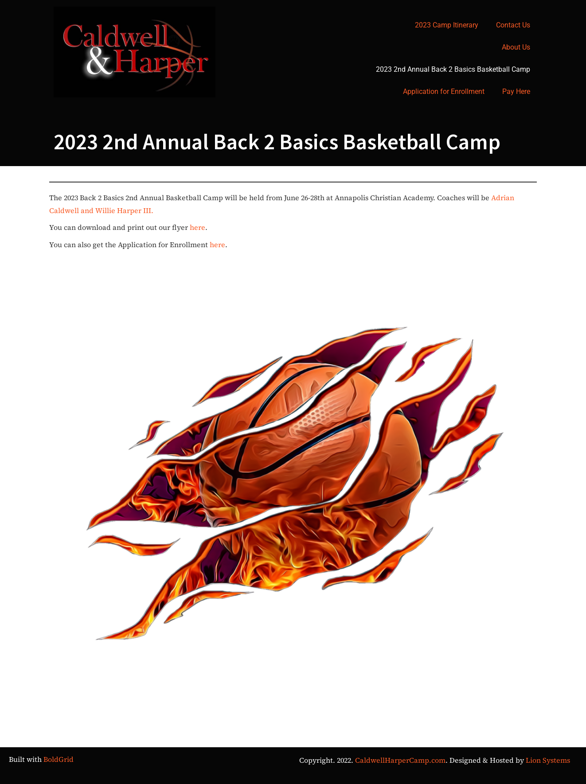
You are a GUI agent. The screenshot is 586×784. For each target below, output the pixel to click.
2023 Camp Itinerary (446, 25)
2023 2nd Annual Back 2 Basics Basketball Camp (453, 69)
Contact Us (513, 25)
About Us (516, 47)
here (197, 227)
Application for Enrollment (443, 91)
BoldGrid (58, 759)
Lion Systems (548, 760)
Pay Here (516, 91)
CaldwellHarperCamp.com (400, 760)
